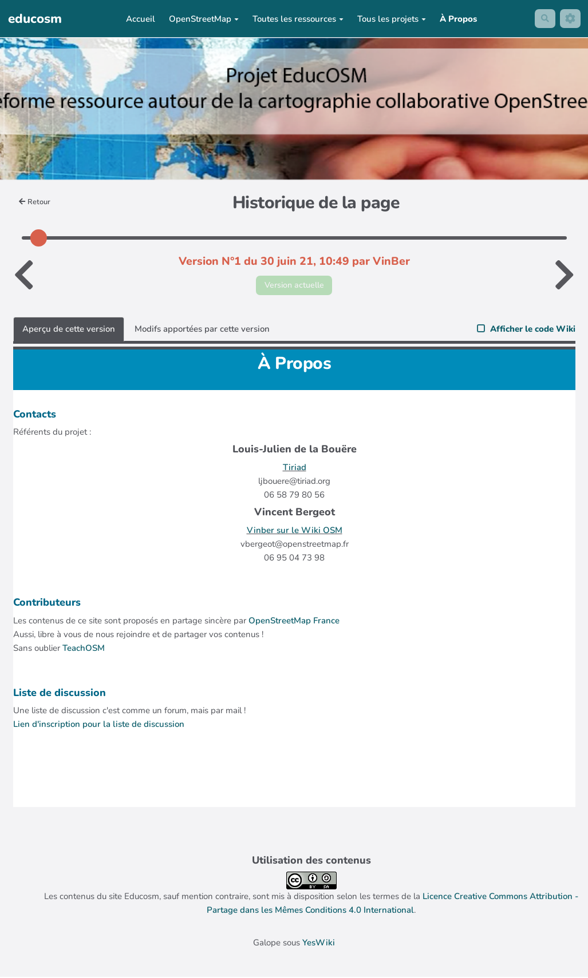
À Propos (457, 19)
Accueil (139, 19)
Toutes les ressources (296, 19)
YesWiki (318, 943)
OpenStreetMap (203, 19)
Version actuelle (294, 285)
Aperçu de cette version (68, 330)
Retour (36, 202)
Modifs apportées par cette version (202, 330)
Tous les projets (390, 19)
